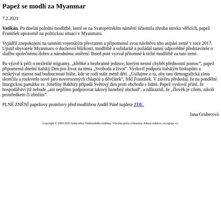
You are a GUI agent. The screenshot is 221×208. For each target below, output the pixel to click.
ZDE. (139, 104)
